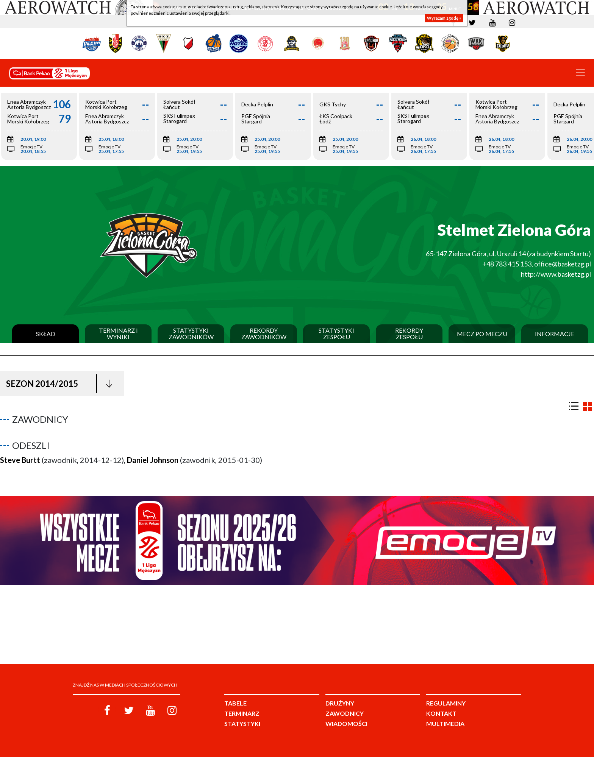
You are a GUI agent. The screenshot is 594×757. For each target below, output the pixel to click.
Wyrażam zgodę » (444, 18)
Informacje (554, 333)
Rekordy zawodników (263, 333)
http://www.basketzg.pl (556, 274)
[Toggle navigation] (580, 72)
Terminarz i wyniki (118, 333)
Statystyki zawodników (191, 333)
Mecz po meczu (482, 333)
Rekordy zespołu (409, 333)
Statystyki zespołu (336, 333)
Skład (45, 333)
